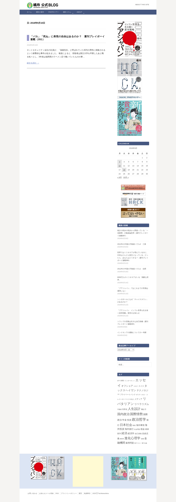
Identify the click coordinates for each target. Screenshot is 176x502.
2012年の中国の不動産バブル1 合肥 (131, 269)
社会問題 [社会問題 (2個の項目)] (137, 429)
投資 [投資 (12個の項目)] (129, 420)
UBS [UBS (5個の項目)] (122, 381)
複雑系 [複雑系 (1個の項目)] (122, 438)
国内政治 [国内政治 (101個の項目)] (123, 414)
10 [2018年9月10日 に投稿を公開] (120, 166)
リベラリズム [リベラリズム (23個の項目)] (141, 404)
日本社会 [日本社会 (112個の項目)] (126, 424)
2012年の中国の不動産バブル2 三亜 (131, 244)
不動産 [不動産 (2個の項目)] (119, 409)
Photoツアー (53, 12)
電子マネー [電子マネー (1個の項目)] (137, 443)
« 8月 (119, 177)
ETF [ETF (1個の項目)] (118, 380)
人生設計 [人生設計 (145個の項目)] (134, 409)
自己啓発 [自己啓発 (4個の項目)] (138, 434)
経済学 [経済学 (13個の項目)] (131, 433)
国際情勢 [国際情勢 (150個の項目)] (136, 414)
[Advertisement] (88, 471)
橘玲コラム (67, 12)
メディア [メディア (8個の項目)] (138, 399)
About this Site (142, 4)
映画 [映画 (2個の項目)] (134, 425)
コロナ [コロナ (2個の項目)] (135, 386)
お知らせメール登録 (46, 493)
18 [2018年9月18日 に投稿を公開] (124, 170)
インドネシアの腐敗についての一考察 (131, 332)
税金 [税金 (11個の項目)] (143, 429)
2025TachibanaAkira (100, 493)
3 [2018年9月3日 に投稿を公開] (119, 162)
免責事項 (87, 493)
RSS (57, 493)
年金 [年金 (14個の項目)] (124, 420)
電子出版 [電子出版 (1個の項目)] (144, 443)
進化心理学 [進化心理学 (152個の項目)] (132, 438)
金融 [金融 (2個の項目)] (142, 439)
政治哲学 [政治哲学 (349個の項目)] (139, 419)
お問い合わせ (32, 493)
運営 (80, 493)
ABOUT (79, 12)
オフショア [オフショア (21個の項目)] (127, 386)
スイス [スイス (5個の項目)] (141, 386)
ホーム (29, 12)
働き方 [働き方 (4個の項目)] (143, 409)
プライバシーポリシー (69, 493)
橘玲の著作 (40, 12)
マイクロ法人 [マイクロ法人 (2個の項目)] (129, 399)
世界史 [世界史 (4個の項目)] (124, 409)
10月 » (126, 177)
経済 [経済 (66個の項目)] (124, 433)
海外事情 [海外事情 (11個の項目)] (140, 425)
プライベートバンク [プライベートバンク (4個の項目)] (128, 394)
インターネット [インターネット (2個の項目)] (130, 381)
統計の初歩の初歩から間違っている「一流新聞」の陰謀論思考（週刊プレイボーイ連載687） (132, 233)
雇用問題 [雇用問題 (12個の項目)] (130, 443)
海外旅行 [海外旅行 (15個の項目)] (129, 429)
